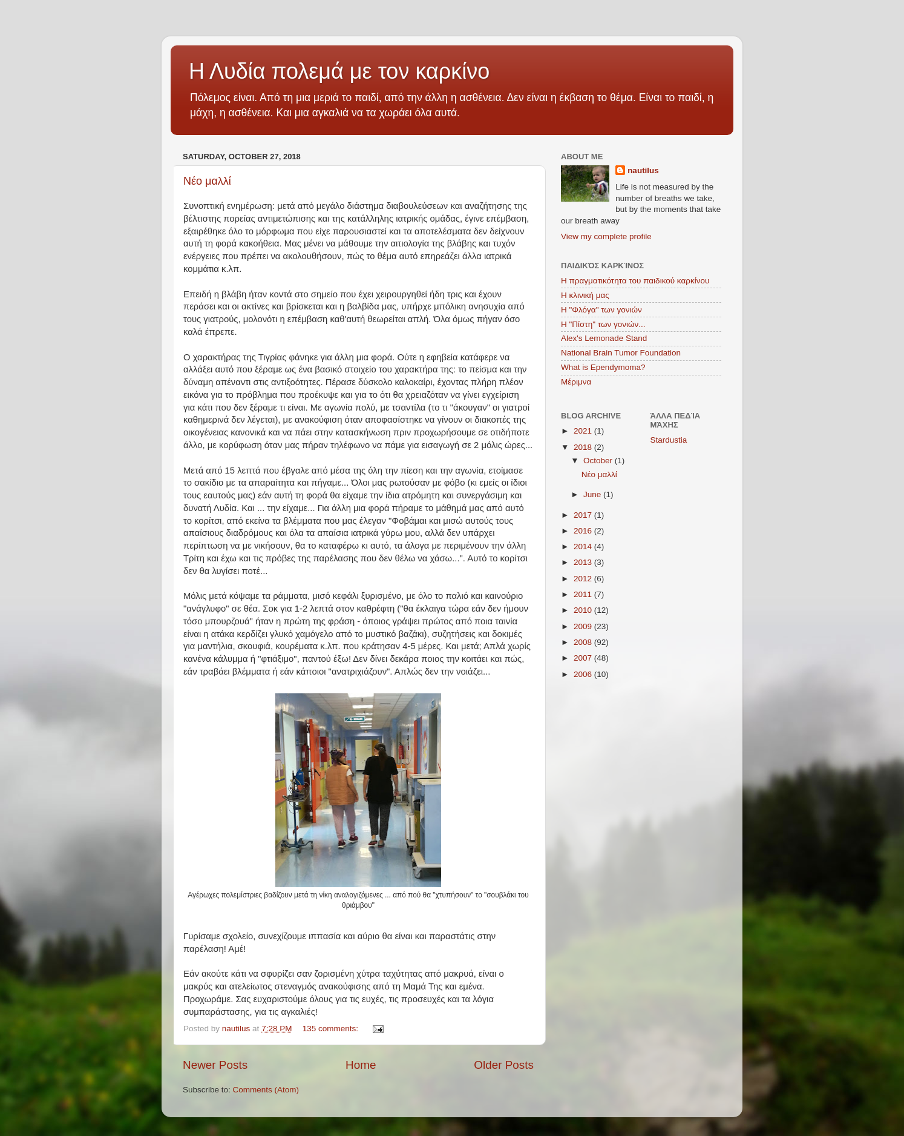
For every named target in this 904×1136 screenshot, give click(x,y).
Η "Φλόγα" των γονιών (601, 309)
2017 (584, 515)
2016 (584, 530)
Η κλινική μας (585, 295)
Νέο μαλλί (207, 181)
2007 (584, 657)
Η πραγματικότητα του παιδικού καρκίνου (635, 280)
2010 (584, 610)
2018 (584, 447)
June (593, 494)
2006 (584, 674)
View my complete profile (606, 236)
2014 (584, 546)
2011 (584, 594)
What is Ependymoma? (603, 367)
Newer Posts (215, 1064)
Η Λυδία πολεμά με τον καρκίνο (339, 71)
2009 (584, 626)
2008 (584, 642)
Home (361, 1064)
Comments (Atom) (266, 1089)
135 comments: (332, 1028)
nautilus (643, 170)
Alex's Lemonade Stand (604, 338)
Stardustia (668, 439)
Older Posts (504, 1064)
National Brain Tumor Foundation (621, 352)
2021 (584, 430)
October (599, 460)
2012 (584, 578)
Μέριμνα (576, 381)
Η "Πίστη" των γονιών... (603, 324)
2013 (584, 562)
